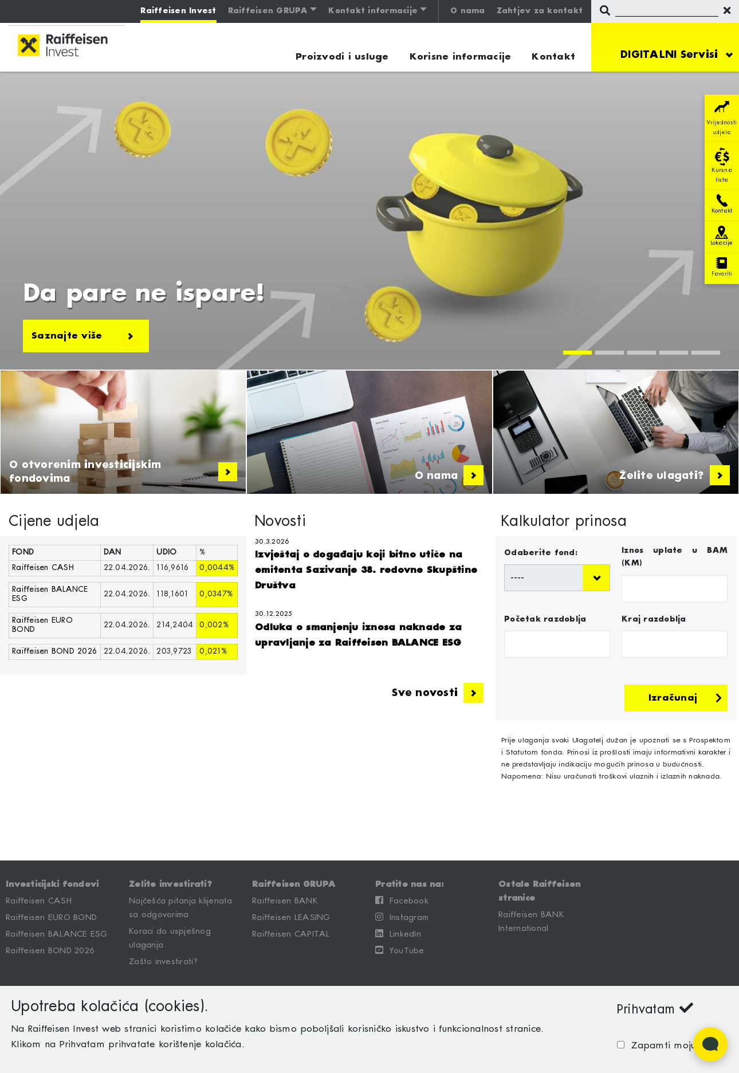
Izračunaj (685, 698)
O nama (467, 11)
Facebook (402, 900)
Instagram (402, 917)
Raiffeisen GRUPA (268, 11)
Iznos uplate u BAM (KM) (675, 557)
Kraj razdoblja (654, 619)
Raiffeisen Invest (178, 11)
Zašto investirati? (164, 961)
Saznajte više (86, 336)
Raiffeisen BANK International (531, 921)
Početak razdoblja (545, 619)
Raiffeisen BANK (284, 901)
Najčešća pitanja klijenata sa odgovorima (181, 908)
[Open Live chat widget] (710, 1044)
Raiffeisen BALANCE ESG (57, 934)
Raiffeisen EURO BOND (51, 917)
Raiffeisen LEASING (291, 917)
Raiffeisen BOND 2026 (54, 651)
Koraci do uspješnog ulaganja (170, 938)
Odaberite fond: (540, 553)
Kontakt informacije (373, 11)
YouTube (399, 950)
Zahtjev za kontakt (540, 11)
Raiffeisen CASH (43, 568)
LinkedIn (398, 934)
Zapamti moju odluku (676, 1045)
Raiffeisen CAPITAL (291, 934)
